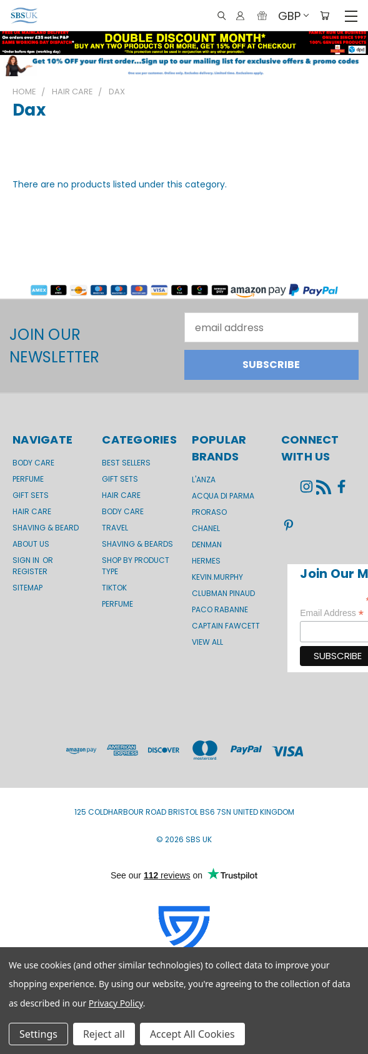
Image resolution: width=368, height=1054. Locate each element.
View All (207, 642)
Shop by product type (135, 566)
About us (30, 544)
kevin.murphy (217, 577)
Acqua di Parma (223, 495)
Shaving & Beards (137, 544)
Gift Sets (120, 479)
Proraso (209, 512)
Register (29, 571)
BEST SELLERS (126, 462)
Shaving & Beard (45, 527)
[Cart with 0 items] (324, 16)
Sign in (26, 560)
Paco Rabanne (220, 609)
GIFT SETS (30, 495)
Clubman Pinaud (223, 593)
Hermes (206, 560)
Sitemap (27, 587)
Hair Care (31, 511)
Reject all (104, 1034)
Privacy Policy (116, 1003)
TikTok (114, 587)
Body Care (33, 462)
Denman (207, 544)
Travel (115, 527)
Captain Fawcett (226, 625)
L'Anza (204, 479)
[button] (184, 65)
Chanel (206, 528)
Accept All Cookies (192, 1034)
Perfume (28, 479)
